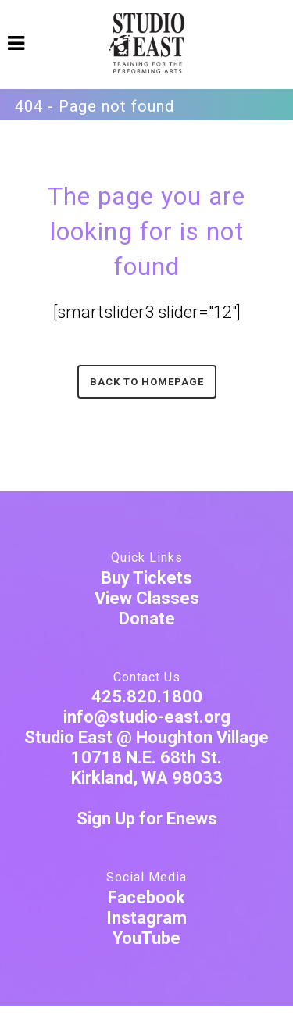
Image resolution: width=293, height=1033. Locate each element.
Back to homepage (147, 382)
